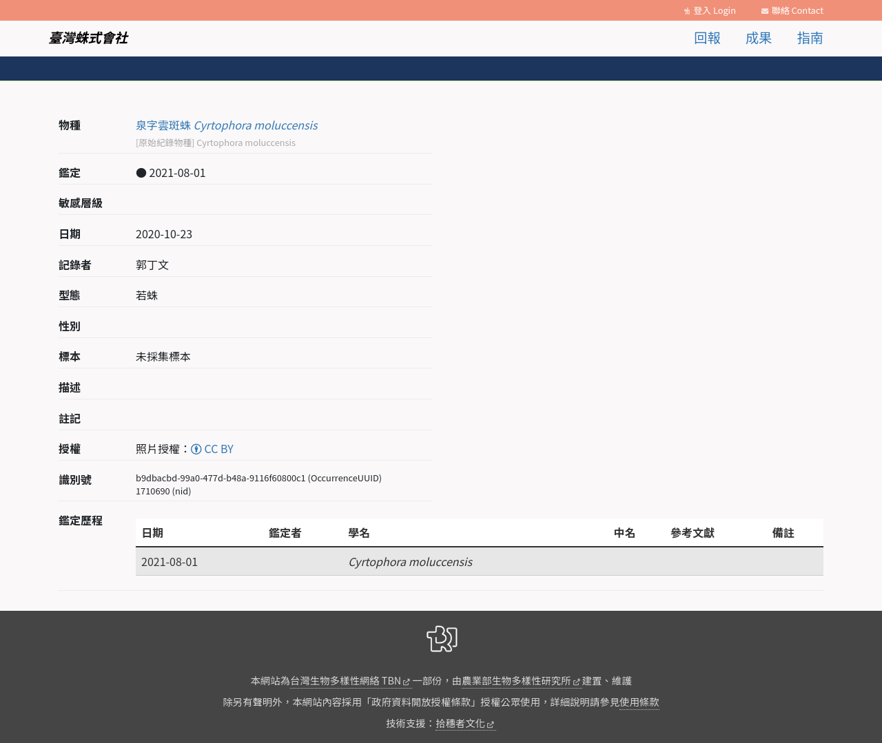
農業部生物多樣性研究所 (516, 680)
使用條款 (639, 701)
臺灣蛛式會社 (87, 37)
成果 (759, 37)
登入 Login (714, 10)
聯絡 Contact (797, 10)
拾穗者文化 (460, 722)
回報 (707, 37)
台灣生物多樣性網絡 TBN (345, 680)
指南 (810, 37)
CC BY (212, 448)
